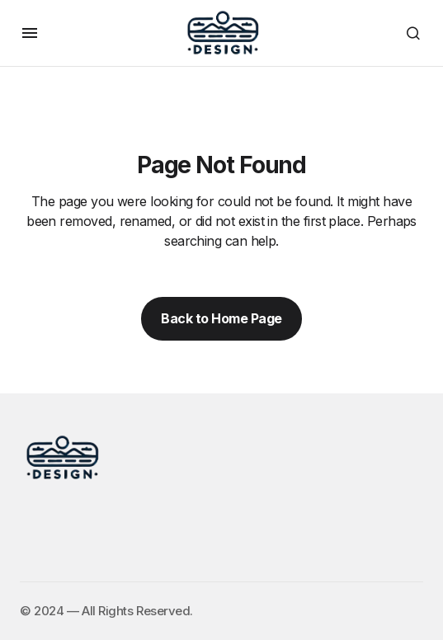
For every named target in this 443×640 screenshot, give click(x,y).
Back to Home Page (221, 318)
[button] (30, 33)
